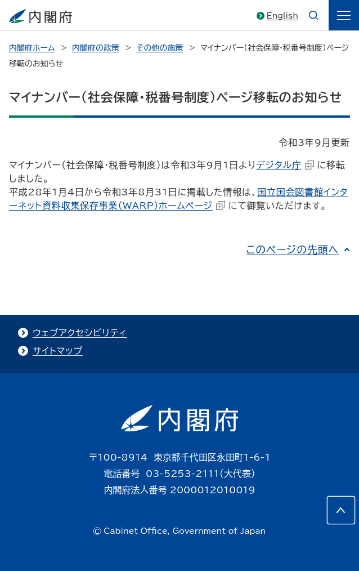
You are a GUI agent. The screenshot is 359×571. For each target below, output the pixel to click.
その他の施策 (159, 48)
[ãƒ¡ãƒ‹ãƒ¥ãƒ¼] (344, 15)
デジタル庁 (285, 164)
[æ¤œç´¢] (313, 15)
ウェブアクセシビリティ (80, 332)
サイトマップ (58, 350)
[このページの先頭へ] (340, 510)
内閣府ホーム (32, 48)
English (282, 16)
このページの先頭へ (292, 249)
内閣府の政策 (95, 48)
